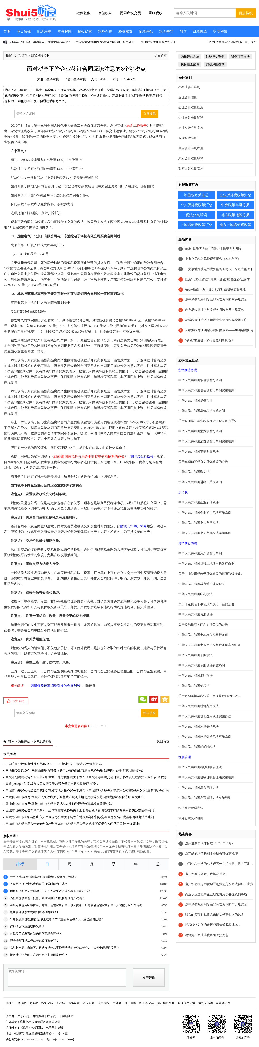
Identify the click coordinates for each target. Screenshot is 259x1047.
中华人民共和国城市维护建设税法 (201, 584)
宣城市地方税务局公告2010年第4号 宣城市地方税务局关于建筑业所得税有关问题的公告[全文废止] (73, 823)
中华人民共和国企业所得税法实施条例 (204, 512)
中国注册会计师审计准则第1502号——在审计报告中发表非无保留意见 (54, 764)
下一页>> (100, 726)
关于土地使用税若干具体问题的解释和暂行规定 (211, 573)
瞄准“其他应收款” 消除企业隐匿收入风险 (213, 248)
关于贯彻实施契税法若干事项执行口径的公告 (209, 696)
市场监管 (74, 1003)
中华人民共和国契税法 (193, 685)
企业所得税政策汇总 (235, 195)
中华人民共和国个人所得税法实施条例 (204, 533)
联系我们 (53, 1016)
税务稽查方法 (240, 56)
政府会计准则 (187, 138)
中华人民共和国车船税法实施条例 (201, 665)
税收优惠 (85, 31)
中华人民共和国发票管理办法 (198, 787)
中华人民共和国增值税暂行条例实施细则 (206, 390)
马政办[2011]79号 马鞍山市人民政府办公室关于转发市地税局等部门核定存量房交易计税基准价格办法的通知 (80, 817)
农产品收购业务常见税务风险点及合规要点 (214, 310)
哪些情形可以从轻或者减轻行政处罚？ (34, 940)
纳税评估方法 (190, 56)
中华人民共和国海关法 (193, 472)
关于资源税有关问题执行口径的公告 (203, 624)
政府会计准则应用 (190, 148)
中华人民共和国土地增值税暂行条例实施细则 (209, 645)
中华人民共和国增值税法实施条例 (201, 410)
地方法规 (44, 31)
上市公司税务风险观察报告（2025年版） (213, 259)
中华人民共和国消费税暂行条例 (200, 431)
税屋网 (10, 1016)
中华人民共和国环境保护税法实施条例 (204, 736)
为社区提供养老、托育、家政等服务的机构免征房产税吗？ (47, 898)
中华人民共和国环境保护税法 (198, 726)
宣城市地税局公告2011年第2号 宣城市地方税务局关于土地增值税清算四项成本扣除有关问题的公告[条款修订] (80, 810)
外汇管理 (130, 1003)
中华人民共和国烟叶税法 (195, 675)
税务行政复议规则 (190, 818)
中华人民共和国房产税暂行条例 (200, 553)
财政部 (21, 1003)
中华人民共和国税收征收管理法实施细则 (206, 777)
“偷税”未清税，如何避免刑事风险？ (209, 340)
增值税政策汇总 (196, 195)
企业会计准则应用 (190, 107)
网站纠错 (67, 1016)
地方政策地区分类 (235, 215)
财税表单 (200, 31)
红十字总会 (146, 1003)
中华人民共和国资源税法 (195, 614)
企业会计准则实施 (190, 128)
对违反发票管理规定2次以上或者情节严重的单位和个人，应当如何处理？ (57, 919)
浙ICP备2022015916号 (60, 1039)
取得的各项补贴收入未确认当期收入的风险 (214, 914)
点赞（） (19, 701)
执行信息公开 (165, 1003)
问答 (183, 31)
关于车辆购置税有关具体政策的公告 (203, 461)
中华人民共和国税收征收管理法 (200, 767)
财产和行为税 (187, 543)
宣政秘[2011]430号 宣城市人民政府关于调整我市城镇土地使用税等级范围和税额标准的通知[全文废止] (75, 797)
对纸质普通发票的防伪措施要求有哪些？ (36, 933)
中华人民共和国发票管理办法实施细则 (204, 797)
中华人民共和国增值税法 (195, 400)
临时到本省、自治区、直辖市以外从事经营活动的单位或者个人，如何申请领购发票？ (64, 947)
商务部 (33, 1003)
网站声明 (38, 1016)
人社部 (60, 1003)
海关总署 (89, 1003)
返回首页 (161, 55)
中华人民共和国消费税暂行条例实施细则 (206, 441)
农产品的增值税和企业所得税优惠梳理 (211, 853)
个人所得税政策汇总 (196, 205)
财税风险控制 (40, 55)
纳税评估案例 (215, 56)
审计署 (117, 1003)
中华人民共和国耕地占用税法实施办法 (204, 716)
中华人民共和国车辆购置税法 (198, 451)
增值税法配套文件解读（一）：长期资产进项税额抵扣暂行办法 (50, 891)
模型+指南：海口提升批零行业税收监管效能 (215, 289)
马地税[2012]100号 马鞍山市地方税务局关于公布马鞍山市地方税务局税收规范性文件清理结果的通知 (74, 770)
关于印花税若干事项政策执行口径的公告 (206, 604)
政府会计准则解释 (190, 158)
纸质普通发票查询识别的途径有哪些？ (34, 912)
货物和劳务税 (187, 370)
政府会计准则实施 (190, 168)
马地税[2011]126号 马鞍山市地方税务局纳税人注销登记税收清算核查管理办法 (59, 803)
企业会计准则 (187, 97)
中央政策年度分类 (235, 205)
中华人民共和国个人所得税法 (198, 522)
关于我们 (23, 1016)
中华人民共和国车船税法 (195, 655)
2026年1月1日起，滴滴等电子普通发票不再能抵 (40, 42)
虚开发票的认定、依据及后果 (205, 874)
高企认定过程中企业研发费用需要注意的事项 (216, 894)
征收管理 (184, 757)
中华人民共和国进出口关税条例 (200, 482)
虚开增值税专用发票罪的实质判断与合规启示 (216, 299)
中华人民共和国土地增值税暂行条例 (203, 635)
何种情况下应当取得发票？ (27, 926)
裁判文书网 (205, 1003)
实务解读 (64, 31)
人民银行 (103, 1003)
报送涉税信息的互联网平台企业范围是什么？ (39, 954)
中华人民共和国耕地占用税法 (198, 706)
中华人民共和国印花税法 (195, 594)
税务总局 (47, 1003)
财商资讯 (220, 31)
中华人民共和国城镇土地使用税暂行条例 (206, 563)
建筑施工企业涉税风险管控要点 (206, 935)
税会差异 (166, 31)
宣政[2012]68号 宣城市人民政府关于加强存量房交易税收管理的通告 (52, 784)
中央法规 (24, 31)
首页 (6, 31)
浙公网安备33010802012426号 (24, 1039)
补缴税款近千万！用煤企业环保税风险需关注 (216, 320)
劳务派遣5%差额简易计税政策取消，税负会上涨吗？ (43, 877)
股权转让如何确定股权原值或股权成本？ (213, 925)
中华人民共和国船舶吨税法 (197, 747)
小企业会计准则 (189, 87)
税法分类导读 (196, 215)
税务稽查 (125, 31)
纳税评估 (146, 31)
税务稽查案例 (190, 64)
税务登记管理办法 (190, 808)
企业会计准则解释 (190, 117)
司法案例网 (223, 1003)
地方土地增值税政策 (235, 225)
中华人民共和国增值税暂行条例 (200, 380)
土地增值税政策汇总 (196, 225)
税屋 (9, 55)
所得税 (183, 492)
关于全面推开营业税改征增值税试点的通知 (207, 421)
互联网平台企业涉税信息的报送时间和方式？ (39, 884)
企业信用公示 (186, 1003)
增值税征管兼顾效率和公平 (158, 42)
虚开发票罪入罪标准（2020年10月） (210, 843)
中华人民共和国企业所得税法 (198, 502)
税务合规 (105, 31)
